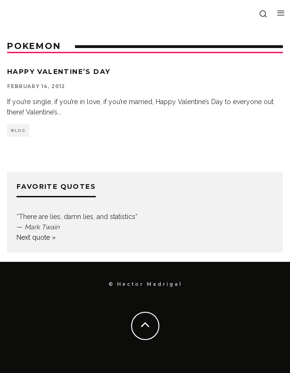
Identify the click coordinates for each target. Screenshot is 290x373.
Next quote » (36, 237)
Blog (18, 130)
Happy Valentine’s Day (58, 71)
